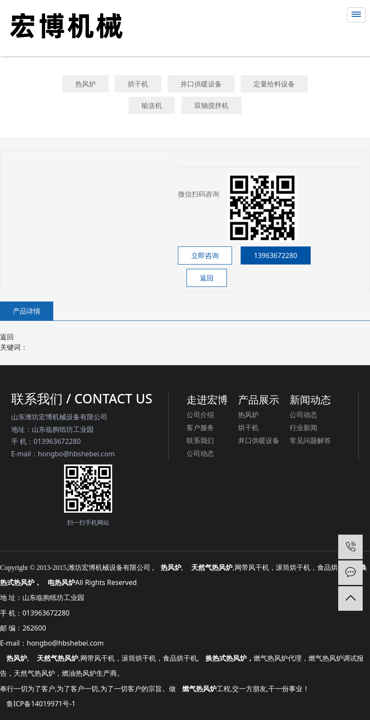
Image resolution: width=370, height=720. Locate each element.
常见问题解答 (310, 440)
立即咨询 (205, 255)
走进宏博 (207, 399)
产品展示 (258, 399)
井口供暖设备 (201, 84)
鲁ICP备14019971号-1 (41, 703)
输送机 (151, 105)
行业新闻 (303, 427)
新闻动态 (310, 399)
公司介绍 (200, 414)
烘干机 (138, 84)
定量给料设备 (274, 84)
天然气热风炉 (57, 658)
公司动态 (200, 453)
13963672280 (275, 255)
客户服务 (200, 427)
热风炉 (85, 84)
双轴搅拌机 (211, 105)
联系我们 (200, 440)
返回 (207, 278)
